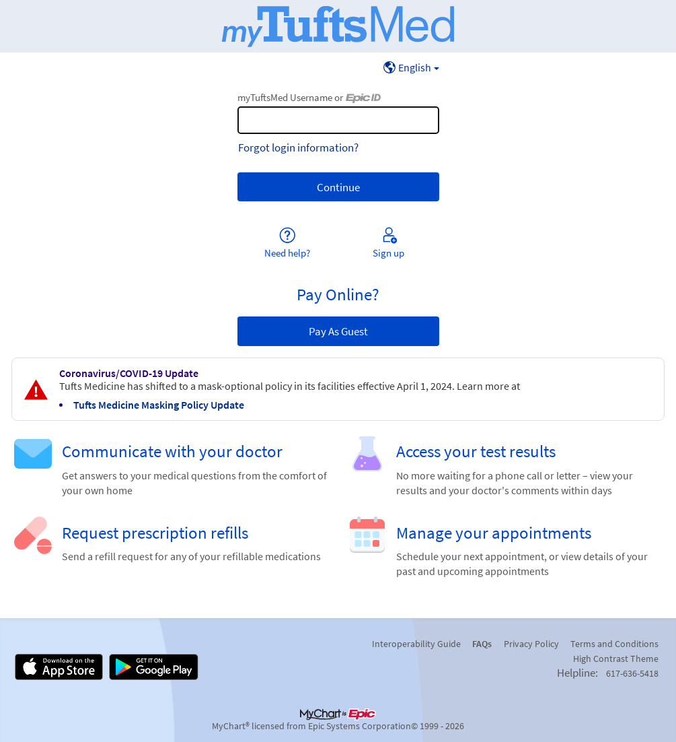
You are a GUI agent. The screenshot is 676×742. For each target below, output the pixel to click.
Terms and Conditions (614, 644)
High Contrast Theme (616, 658)
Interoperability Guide (416, 644)
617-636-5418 (632, 673)
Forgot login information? (298, 147)
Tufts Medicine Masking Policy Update (158, 405)
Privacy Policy (531, 644)
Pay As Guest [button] (338, 331)
